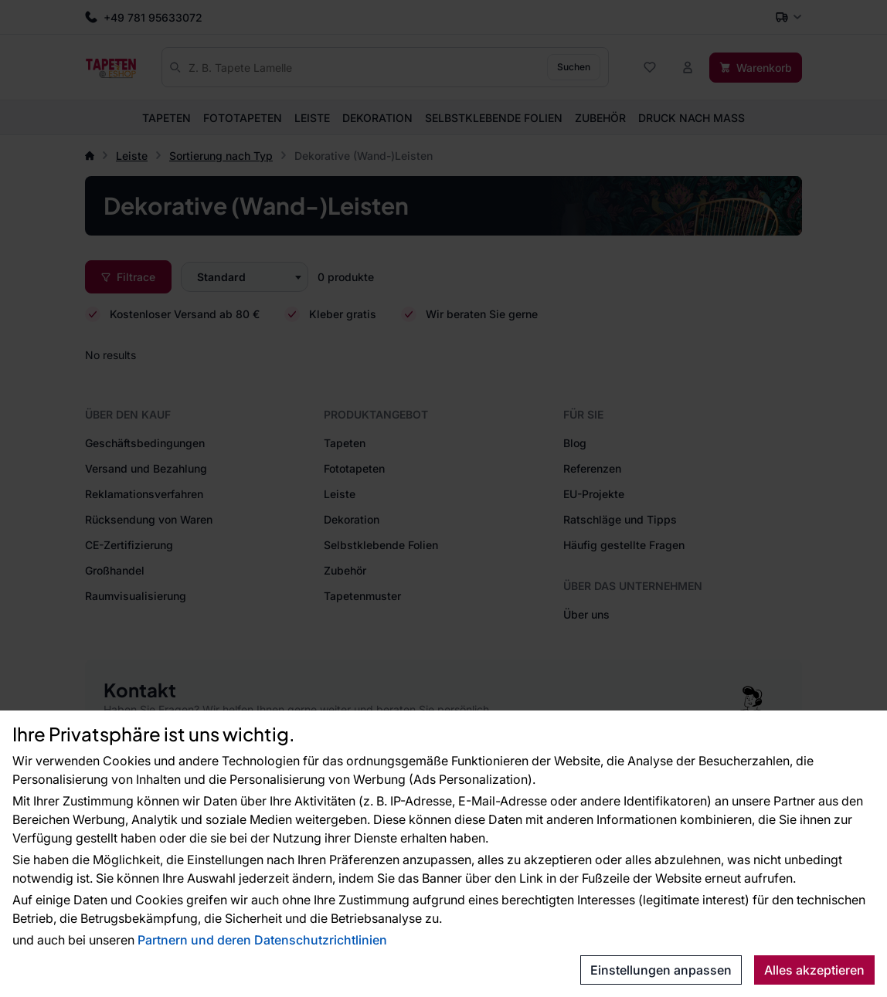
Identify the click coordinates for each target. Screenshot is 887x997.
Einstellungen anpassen (661, 970)
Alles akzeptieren (814, 970)
